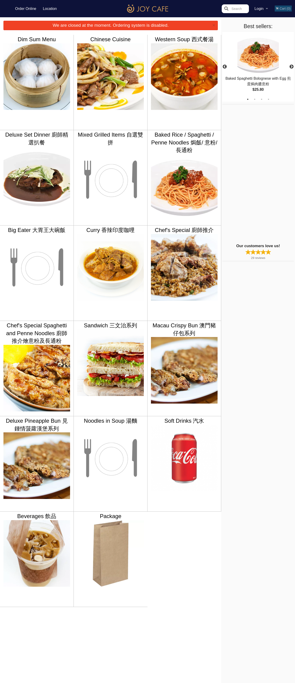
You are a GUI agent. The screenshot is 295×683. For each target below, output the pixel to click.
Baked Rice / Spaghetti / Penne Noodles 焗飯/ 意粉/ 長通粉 (184, 142)
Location (50, 9)
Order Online (25, 9)
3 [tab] (261, 99)
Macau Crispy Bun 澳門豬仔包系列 (184, 329)
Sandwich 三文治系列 (110, 325)
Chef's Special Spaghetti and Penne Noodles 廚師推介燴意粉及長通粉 (37, 333)
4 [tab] (268, 99)
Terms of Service (155, 680)
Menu (135, 624)
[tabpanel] (258, 66)
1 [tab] (247, 99)
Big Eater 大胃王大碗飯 (36, 230)
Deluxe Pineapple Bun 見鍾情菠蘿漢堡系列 (37, 425)
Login (258, 9)
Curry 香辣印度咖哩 (110, 230)
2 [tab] (254, 99)
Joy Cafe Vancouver (57, 618)
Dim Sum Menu (37, 39)
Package (110, 516)
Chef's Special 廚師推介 (184, 230)
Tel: (222, 635)
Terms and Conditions (184, 629)
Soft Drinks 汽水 (184, 421)
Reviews (175, 624)
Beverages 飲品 (36, 516)
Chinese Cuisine (110, 39)
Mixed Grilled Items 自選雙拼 (110, 139)
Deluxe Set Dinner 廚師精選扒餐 (36, 139)
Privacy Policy (179, 635)
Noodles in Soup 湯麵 (110, 421)
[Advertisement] (251, 173)
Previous (224, 66)
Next (291, 66)
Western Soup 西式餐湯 (184, 39)
